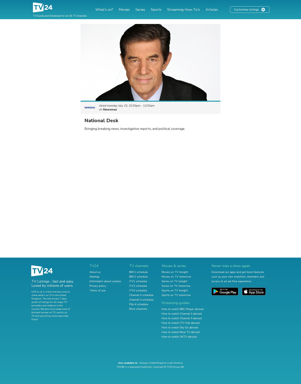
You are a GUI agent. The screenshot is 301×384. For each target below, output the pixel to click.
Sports (156, 9)
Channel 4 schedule (141, 295)
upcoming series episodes (54, 315)
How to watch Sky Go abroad (180, 327)
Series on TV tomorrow (176, 286)
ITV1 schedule (138, 281)
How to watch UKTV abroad (179, 337)
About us (95, 272)
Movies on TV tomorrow (176, 277)
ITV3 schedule (138, 290)
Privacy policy (97, 286)
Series (140, 9)
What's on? (104, 9)
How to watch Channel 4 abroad (182, 314)
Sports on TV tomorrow (176, 295)
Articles (212, 9)
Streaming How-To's (183, 9)
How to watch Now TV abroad (181, 332)
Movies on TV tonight (175, 272)
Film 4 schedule (138, 304)
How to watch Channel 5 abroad (182, 318)
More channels (138, 309)
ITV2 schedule (138, 286)
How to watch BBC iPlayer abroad (182, 309)
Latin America (175, 362)
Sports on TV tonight (175, 290)
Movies (124, 9)
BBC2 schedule (138, 277)
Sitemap (94, 277)
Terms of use (97, 290)
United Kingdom (157, 362)
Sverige (143, 362)
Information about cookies (105, 281)
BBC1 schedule (138, 272)
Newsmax (110, 109)
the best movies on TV (43, 312)
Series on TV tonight (174, 281)
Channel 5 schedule (141, 300)
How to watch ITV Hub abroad (180, 323)
